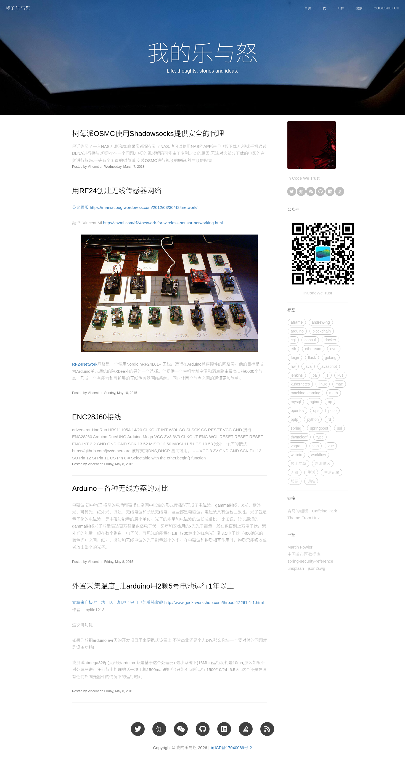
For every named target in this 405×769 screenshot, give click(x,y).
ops (316, 410)
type (320, 437)
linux (323, 384)
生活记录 (331, 472)
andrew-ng (321, 322)
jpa (314, 375)
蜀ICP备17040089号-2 (231, 747)
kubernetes (300, 384)
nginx (314, 402)
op (330, 402)
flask (312, 357)
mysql (296, 402)
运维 (311, 481)
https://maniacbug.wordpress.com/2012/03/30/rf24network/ (143, 207)
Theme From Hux (303, 517)
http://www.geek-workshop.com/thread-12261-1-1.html (214, 602)
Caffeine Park (324, 511)
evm (333, 349)
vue (331, 446)
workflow (318, 455)
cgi (293, 340)
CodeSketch (386, 8)
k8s (340, 375)
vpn (316, 446)
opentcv (297, 410)
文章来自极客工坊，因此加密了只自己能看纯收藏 (118, 602)
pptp (294, 419)
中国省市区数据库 (304, 554)
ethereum (313, 349)
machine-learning (305, 393)
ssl (339, 428)
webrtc (296, 455)
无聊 (294, 472)
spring (296, 428)
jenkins (297, 375)
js (327, 375)
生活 (311, 472)
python (313, 419)
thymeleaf (299, 437)
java (308, 366)
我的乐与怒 (18, 8)
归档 (341, 8)
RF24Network (84, 364)
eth (293, 349)
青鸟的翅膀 (297, 511)
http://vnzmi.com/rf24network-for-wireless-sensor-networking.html (163, 222)
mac (339, 384)
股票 (294, 481)
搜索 (359, 8)
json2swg (316, 568)
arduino (297, 331)
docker (330, 340)
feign (295, 357)
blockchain (322, 331)
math (333, 393)
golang (331, 357)
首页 (308, 8)
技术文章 (298, 463)
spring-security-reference (310, 561)
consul (310, 340)
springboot (319, 428)
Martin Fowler (300, 547)
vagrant (297, 446)
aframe (297, 322)
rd (329, 419)
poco (332, 410)
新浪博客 (322, 463)
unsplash (295, 568)
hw (293, 366)
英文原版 (81, 207)
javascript (329, 366)
